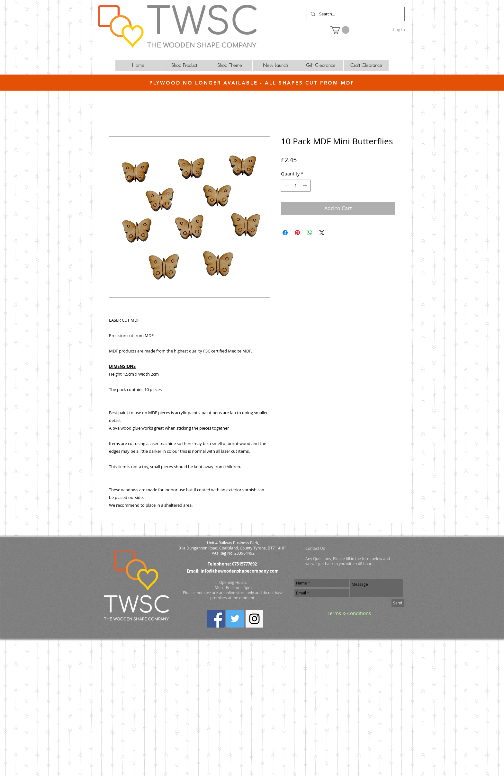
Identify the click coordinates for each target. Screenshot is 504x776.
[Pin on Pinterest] (297, 232)
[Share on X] (322, 232)
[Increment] (306, 185)
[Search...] (355, 14)
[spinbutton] (296, 185)
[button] (339, 30)
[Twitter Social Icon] (235, 619)
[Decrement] (286, 185)
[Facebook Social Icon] (216, 619)
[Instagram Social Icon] (254, 619)
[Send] (398, 603)
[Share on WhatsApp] (309, 232)
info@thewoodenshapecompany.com (240, 571)
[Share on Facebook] (285, 232)
